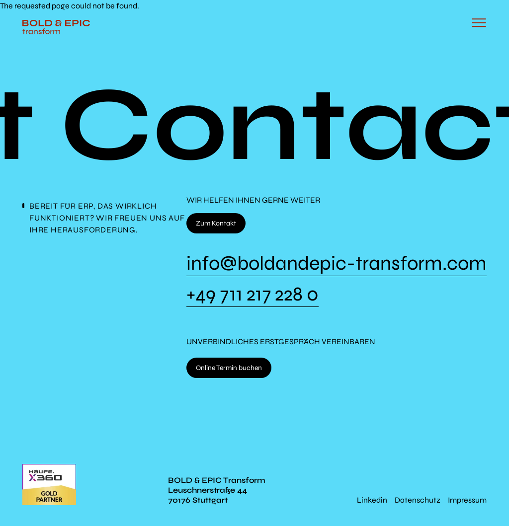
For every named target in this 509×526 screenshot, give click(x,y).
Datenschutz (417, 500)
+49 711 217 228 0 (252, 295)
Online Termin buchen (229, 368)
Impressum (467, 500)
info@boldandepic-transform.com (336, 264)
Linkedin (372, 500)
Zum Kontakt (216, 223)
